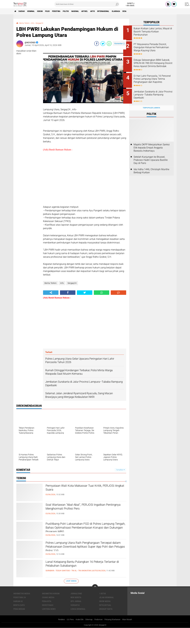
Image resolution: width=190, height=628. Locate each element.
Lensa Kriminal (78, 609)
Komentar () (119, 43)
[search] (86, 4)
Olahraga (139, 11)
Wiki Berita (76, 597)
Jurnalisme (76, 593)
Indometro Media (21, 593)
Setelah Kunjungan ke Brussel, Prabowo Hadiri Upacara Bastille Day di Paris (151, 155)
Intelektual (105, 605)
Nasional (89, 11)
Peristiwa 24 (19, 597)
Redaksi (58, 619)
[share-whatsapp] (109, 43)
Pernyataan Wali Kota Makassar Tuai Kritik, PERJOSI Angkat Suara (81, 488)
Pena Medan (19, 609)
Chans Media (48, 597)
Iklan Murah (129, 619)
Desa (150, 11)
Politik (78, 11)
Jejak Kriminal (106, 597)
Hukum (46, 11)
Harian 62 (18, 601)
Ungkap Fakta (105, 609)
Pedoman (98, 619)
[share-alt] (50, 292)
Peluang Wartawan (113, 619)
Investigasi (47, 605)
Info (35, 23)
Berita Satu (19, 605)
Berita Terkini (26, 23)
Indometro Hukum (51, 593)
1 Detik (102, 593)
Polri (55, 11)
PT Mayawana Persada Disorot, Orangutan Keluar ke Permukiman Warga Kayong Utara (154, 48)
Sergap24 (42, 23)
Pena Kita (46, 601)
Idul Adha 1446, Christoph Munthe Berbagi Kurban (151, 166)
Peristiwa (66, 11)
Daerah (23, 11)
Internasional (124, 11)
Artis (111, 11)
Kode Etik (77, 619)
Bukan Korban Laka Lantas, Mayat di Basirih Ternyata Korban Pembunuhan (154, 31)
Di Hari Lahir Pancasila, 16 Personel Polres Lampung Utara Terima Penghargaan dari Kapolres (154, 78)
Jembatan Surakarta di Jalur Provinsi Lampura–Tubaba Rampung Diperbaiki (154, 91)
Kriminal (35, 11)
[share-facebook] (96, 43)
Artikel (101, 11)
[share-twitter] (102, 43)
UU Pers (68, 619)
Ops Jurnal (76, 601)
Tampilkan (120, 470)
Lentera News (49, 609)
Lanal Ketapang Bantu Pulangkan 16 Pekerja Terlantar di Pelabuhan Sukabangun (82, 564)
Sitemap (88, 619)
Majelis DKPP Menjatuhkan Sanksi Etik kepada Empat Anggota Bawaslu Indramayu (152, 142)
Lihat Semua (71, 581)
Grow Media (104, 601)
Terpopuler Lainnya (151, 103)
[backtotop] (95, 587)
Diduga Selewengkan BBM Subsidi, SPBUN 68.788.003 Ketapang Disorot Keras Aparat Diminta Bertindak (154, 63)
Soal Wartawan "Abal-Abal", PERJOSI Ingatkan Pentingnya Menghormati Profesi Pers (84, 507)
